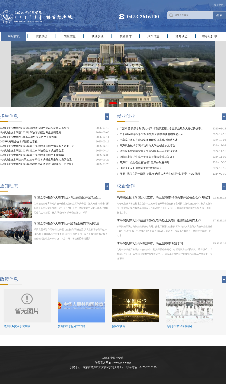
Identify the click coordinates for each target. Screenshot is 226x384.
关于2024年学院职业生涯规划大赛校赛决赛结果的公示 (151, 134)
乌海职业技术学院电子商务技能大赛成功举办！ (147, 156)
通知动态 (182, 36)
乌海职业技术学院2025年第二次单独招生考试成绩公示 (32, 150)
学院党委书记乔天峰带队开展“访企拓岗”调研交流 (66, 223)
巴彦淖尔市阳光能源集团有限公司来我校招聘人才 (149, 139)
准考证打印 (209, 36)
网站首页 (14, 36)
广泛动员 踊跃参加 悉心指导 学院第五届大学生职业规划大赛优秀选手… (162, 128)
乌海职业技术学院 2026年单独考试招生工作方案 (28, 136)
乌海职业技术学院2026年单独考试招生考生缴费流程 (30, 132)
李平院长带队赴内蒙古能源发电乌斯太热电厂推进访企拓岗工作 (159, 220)
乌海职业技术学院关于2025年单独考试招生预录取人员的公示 (36, 159)
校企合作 (126, 36)
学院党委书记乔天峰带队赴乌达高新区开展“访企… (67, 197)
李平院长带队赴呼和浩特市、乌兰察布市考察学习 (150, 243)
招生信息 (70, 36)
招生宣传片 (118, 326)
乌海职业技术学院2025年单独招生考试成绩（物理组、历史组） (37, 164)
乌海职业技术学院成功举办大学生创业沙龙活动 (147, 145)
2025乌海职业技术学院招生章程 (18, 141)
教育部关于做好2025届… (72, 326)
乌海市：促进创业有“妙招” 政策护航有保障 (145, 162)
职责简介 (42, 36)
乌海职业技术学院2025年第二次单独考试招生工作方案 (32, 155)
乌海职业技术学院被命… (180, 326)
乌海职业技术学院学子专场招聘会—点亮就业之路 (149, 151)
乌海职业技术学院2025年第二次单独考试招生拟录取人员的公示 (37, 146)
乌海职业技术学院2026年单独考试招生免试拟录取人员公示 (34, 127)
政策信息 (153, 36)
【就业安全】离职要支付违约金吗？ (141, 168)
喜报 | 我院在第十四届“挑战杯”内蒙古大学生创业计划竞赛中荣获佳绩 (160, 173)
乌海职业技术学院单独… (18, 326)
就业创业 (98, 36)
